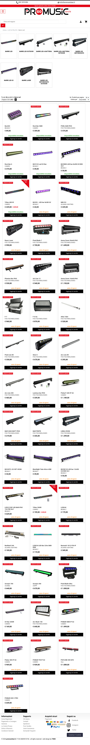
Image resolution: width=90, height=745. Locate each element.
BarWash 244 (9, 545)
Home (5, 30)
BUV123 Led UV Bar (40, 164)
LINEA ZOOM (65, 431)
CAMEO (35, 128)
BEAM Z (7, 128)
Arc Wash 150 (37, 622)
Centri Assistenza (28, 728)
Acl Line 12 (37, 278)
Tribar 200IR (37, 507)
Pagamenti (48, 719)
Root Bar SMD (38, 126)
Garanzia (4, 724)
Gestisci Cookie (75, 735)
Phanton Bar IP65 (11, 278)
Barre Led (8, 51)
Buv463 (7, 126)
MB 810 (63, 202)
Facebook (72, 720)
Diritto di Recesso (6, 728)
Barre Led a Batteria (44, 51)
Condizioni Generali (7, 731)
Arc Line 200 (9, 393)
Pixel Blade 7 (37, 240)
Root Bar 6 (8, 164)
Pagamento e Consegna (8, 721)
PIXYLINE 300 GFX (67, 660)
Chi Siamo (26, 719)
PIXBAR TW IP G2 (39, 660)
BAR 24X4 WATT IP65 (12, 431)
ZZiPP (35, 586)
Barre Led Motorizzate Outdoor (44, 82)
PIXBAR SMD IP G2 (67, 622)
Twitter (71, 730)
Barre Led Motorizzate (79, 52)
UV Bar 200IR (9, 622)
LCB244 (63, 507)
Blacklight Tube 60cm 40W (42, 469)
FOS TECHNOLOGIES (68, 128)
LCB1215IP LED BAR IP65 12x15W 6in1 (14, 508)
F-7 (6, 317)
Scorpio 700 (9, 584)
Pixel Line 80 (9, 355)
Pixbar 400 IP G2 (10, 660)
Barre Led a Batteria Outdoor (61, 52)
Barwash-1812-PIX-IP (68, 545)
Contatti (25, 721)
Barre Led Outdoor (26, 51)
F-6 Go (35, 317)
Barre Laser (26, 80)
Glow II (35, 355)
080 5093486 (23, 2)
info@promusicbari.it (67, 2)
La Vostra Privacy (6, 726)
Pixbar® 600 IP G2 (67, 393)
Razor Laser (9, 240)
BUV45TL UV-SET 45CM (13, 469)
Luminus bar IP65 (39, 393)
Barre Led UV (9, 80)
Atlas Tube (64, 317)
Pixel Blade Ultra (66, 584)
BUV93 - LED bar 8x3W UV (42, 202)
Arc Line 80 (65, 355)
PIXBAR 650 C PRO (11, 698)
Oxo (62, 662)
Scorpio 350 (37, 584)
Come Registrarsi (6, 719)
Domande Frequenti (29, 731)
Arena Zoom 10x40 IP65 (69, 278)
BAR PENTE (37, 431)
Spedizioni (26, 724)
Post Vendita (27, 726)
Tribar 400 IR (9, 202)
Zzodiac (7, 586)
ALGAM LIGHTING (67, 204)
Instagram (72, 725)
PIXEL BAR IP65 (66, 126)
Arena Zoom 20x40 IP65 (69, 240)
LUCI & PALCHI (13, 30)
